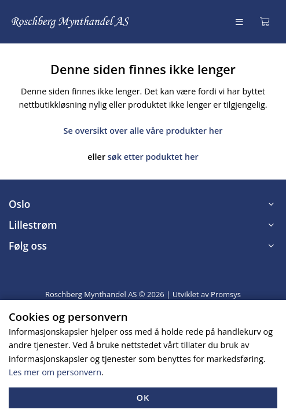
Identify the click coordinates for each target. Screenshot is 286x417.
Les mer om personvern (55, 372)
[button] (143, 204)
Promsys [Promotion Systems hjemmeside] (226, 294)
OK (143, 397)
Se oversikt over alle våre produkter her (143, 130)
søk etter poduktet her (153, 156)
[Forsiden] (71, 22)
